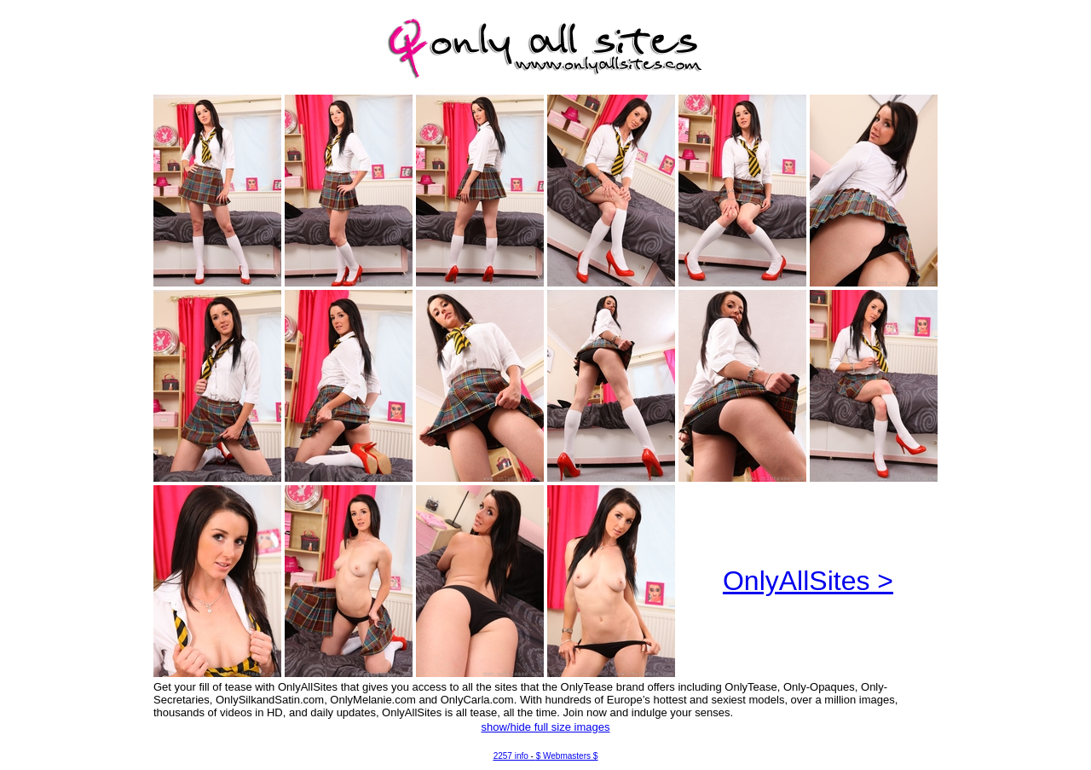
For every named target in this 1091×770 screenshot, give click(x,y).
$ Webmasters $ (567, 756)
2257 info (511, 756)
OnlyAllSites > (808, 580)
